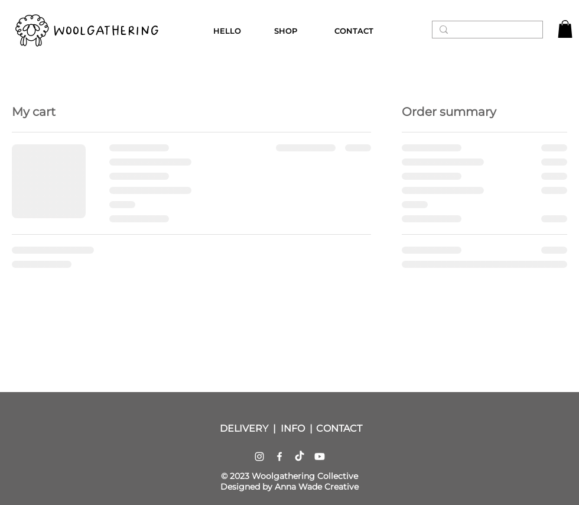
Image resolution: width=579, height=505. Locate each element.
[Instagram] (259, 456)
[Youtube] (320, 456)
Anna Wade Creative (317, 486)
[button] (565, 29)
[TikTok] (299, 456)
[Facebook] (279, 456)
